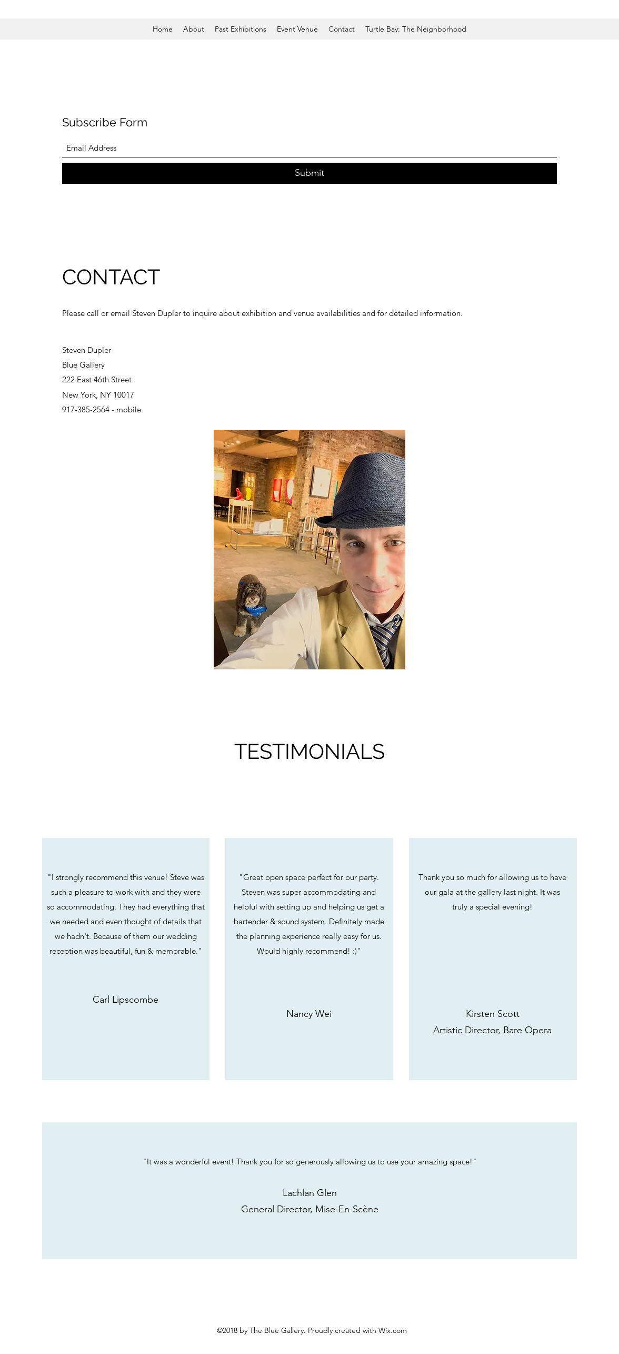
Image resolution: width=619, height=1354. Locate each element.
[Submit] (309, 173)
